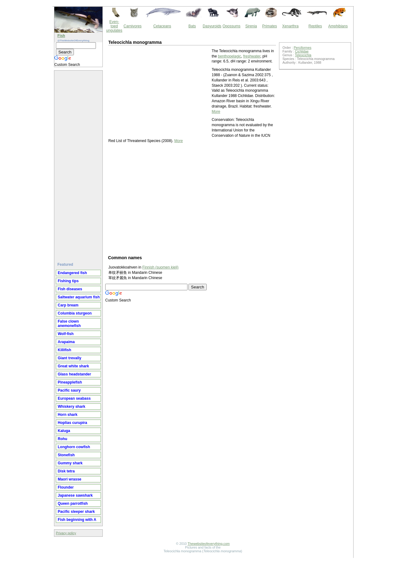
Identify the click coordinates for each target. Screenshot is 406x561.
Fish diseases (70, 289)
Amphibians (338, 26)
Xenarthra (290, 26)
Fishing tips (68, 281)
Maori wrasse (69, 479)
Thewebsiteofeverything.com (208, 543)
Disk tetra (66, 471)
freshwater (251, 56)
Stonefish (66, 455)
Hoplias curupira (72, 423)
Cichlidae (302, 51)
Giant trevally (69, 358)
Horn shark (67, 414)
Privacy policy (66, 533)
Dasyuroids (212, 26)
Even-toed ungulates (114, 26)
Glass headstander (74, 374)
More (216, 111)
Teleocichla (303, 55)
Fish (61, 36)
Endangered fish (72, 273)
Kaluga (64, 431)
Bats (192, 26)
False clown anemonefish (69, 323)
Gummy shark (70, 463)
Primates (269, 26)
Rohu (62, 439)
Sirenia (251, 26)
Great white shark (73, 366)
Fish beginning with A (77, 519)
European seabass (74, 398)
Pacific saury (69, 390)
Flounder (66, 487)
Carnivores (133, 26)
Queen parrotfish (73, 503)
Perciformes (302, 47)
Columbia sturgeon (75, 313)
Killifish (64, 350)
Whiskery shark (71, 406)
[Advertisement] (79, 164)
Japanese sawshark (75, 495)
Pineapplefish (70, 382)
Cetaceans (162, 26)
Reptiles (315, 26)
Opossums (231, 26)
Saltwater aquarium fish (79, 297)
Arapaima (66, 342)
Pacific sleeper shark (76, 511)
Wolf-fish (66, 334)
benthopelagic (229, 56)
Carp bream (68, 305)
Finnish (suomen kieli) (160, 267)
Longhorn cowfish (74, 447)
